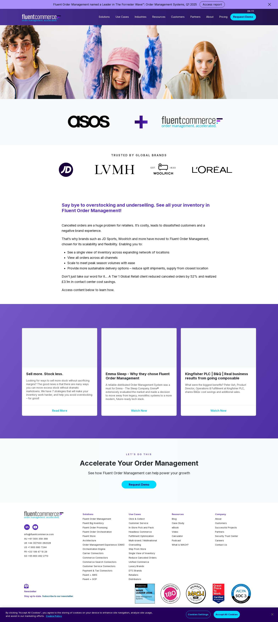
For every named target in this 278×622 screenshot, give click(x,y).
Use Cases (122, 16)
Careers (219, 540)
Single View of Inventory (142, 553)
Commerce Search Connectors (99, 562)
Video (175, 531)
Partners (195, 16)
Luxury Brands (136, 566)
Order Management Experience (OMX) (103, 544)
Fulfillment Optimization (141, 536)
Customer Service (138, 523)
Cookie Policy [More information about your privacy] (54, 618)
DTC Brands (135, 570)
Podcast (176, 540)
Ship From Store (137, 549)
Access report (212, 4)
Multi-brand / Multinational (143, 540)
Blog (174, 519)
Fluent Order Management (97, 519)
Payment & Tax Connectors (97, 570)
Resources (158, 16)
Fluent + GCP (90, 579)
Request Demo (243, 16)
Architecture (89, 540)
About (209, 16)
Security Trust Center (226, 536)
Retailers (133, 575)
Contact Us (221, 544)
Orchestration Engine (94, 549)
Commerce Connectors (95, 557)
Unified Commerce (139, 562)
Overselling (135, 544)
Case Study (178, 523)
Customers (178, 16)
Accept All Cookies (227, 616)
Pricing (223, 16)
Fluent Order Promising (95, 527)
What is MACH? (180, 544)
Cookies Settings (198, 616)
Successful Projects (226, 527)
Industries (140, 16)
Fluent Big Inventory (93, 523)
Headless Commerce (140, 531)
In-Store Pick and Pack (141, 527)
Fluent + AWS (90, 575)
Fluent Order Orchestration (97, 531)
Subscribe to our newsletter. (58, 596)
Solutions (104, 16)
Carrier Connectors (93, 553)
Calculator (177, 536)
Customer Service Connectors (99, 566)
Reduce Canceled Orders (143, 557)
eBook (175, 527)
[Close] (272, 616)
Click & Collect (137, 519)
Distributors (135, 579)
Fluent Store (89, 536)
